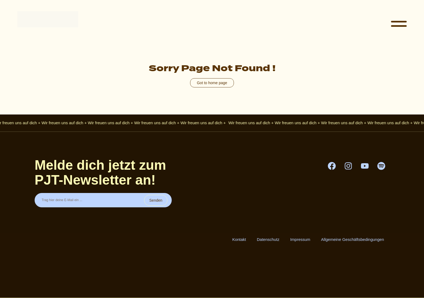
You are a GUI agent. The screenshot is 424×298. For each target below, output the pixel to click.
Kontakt (239, 239)
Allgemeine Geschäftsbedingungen (352, 239)
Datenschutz (268, 239)
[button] (399, 24)
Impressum (300, 239)
